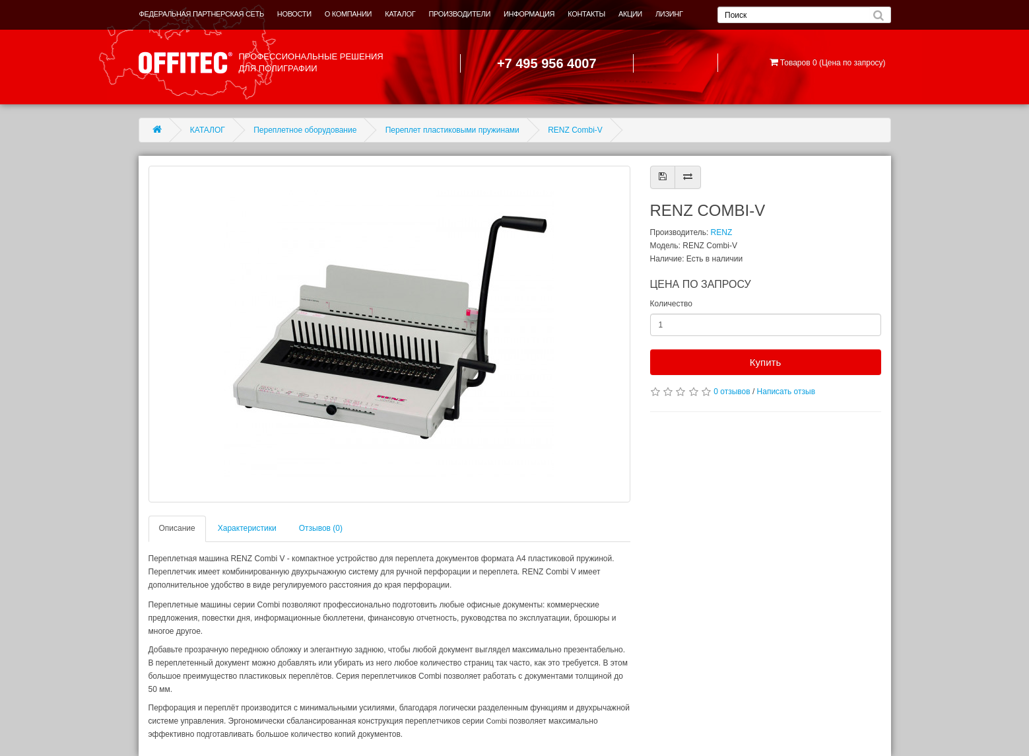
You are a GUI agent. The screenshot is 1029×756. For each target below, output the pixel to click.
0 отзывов (732, 391)
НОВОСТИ (294, 14)
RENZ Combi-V (575, 130)
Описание (177, 528)
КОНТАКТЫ (586, 14)
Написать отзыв (786, 391)
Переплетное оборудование (304, 130)
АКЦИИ (630, 14)
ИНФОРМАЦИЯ (529, 14)
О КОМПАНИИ (348, 14)
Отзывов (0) (321, 528)
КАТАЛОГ (400, 14)
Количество (671, 303)
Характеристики (247, 528)
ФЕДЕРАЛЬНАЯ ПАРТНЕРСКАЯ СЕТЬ (201, 14)
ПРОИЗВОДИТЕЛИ (459, 14)
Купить (765, 362)
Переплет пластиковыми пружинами (452, 130)
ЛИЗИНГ (669, 14)
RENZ (722, 232)
